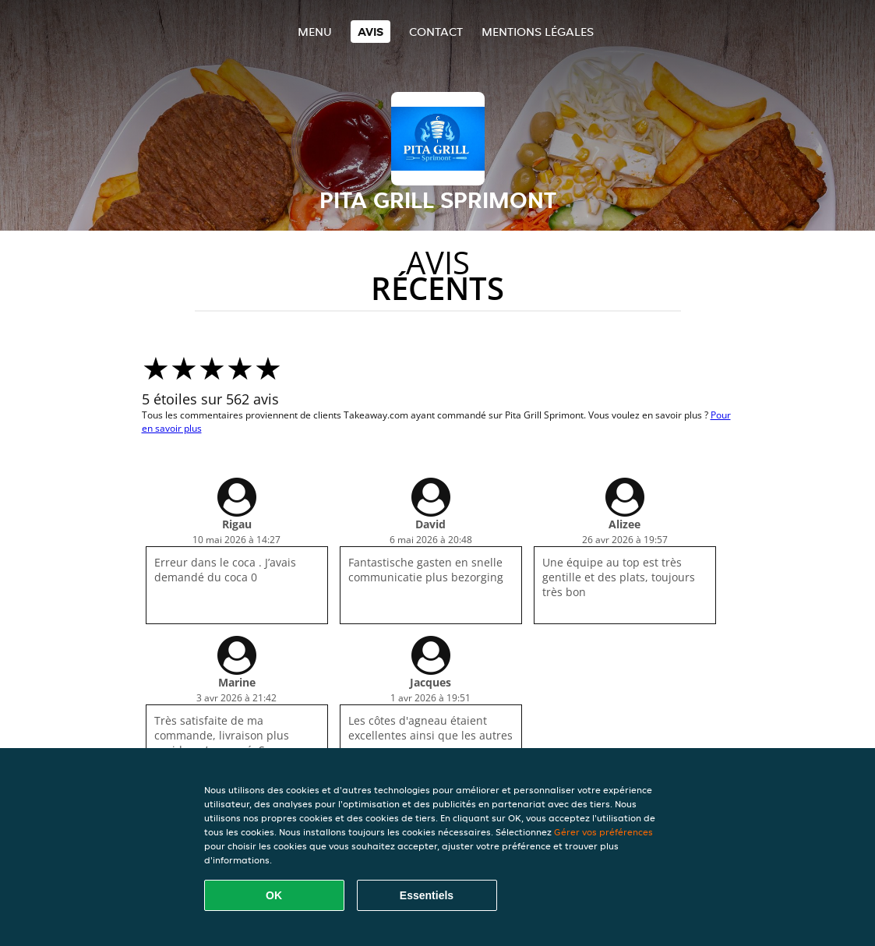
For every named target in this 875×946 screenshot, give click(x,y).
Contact (436, 31)
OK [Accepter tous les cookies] (274, 895)
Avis (370, 31)
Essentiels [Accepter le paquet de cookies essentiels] (426, 895)
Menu (315, 31)
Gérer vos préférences (603, 832)
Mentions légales (538, 31)
